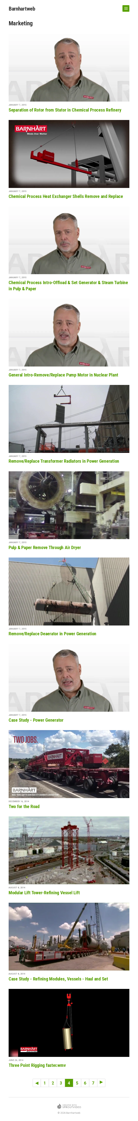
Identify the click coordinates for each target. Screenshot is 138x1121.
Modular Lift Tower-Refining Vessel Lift (44, 892)
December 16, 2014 (19, 801)
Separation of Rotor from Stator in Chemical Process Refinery (65, 110)
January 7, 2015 (17, 105)
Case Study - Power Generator (36, 720)
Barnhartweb (22, 9)
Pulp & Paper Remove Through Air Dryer (45, 547)
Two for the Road (24, 806)
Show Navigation (125, 7)
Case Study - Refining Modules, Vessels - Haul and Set (58, 979)
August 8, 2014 (17, 887)
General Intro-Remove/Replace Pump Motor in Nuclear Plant (63, 375)
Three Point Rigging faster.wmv (37, 1065)
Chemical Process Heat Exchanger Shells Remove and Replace (66, 196)
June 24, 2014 (16, 1060)
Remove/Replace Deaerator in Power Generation (52, 633)
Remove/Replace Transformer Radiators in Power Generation (64, 461)
